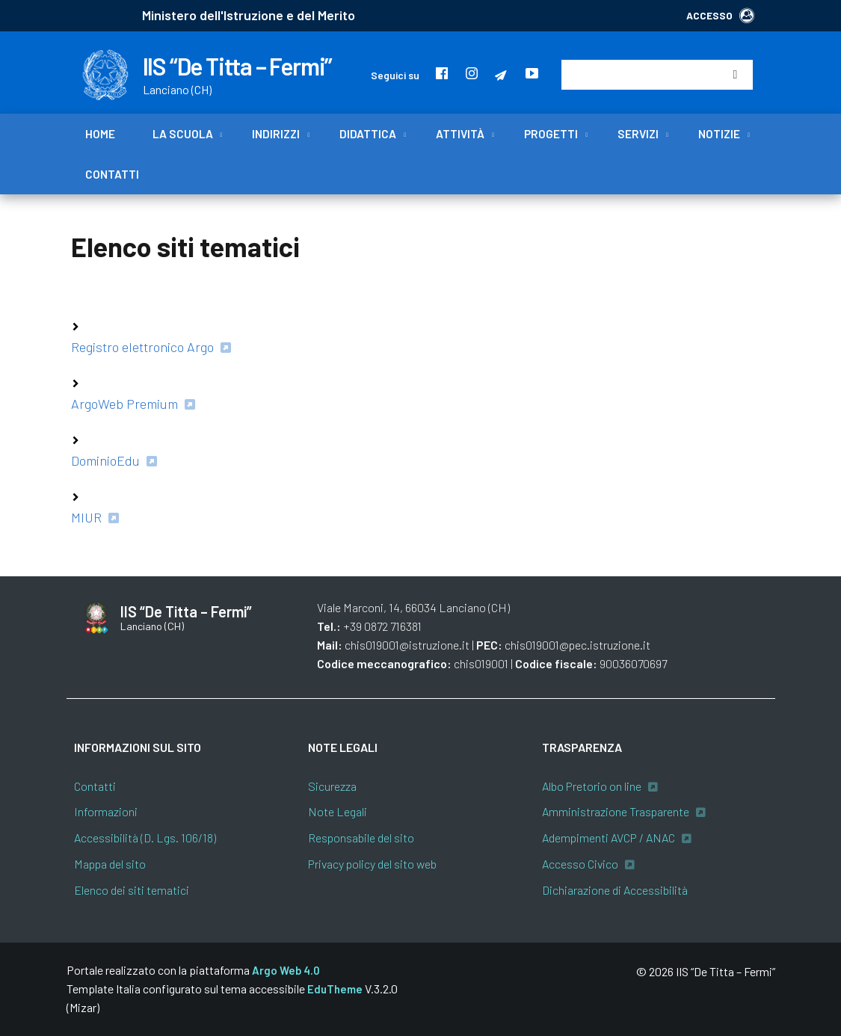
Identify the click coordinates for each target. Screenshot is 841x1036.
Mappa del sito (110, 864)
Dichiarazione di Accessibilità (615, 890)
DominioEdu (105, 460)
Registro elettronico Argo (142, 347)
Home (100, 134)
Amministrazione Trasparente (615, 811)
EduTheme (335, 989)
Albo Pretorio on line (591, 786)
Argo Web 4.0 (286, 970)
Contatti (112, 174)
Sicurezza (332, 786)
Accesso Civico (580, 864)
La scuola (183, 134)
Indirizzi (276, 134)
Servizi (638, 134)
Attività (460, 134)
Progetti (551, 134)
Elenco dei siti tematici (131, 890)
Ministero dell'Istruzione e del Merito (248, 15)
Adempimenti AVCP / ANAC (608, 837)
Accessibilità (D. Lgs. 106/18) (145, 837)
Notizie (719, 134)
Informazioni (106, 811)
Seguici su (395, 75)
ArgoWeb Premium (124, 403)
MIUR (86, 517)
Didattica (367, 134)
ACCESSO (720, 15)
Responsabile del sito (361, 837)
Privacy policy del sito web (372, 864)
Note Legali (337, 811)
